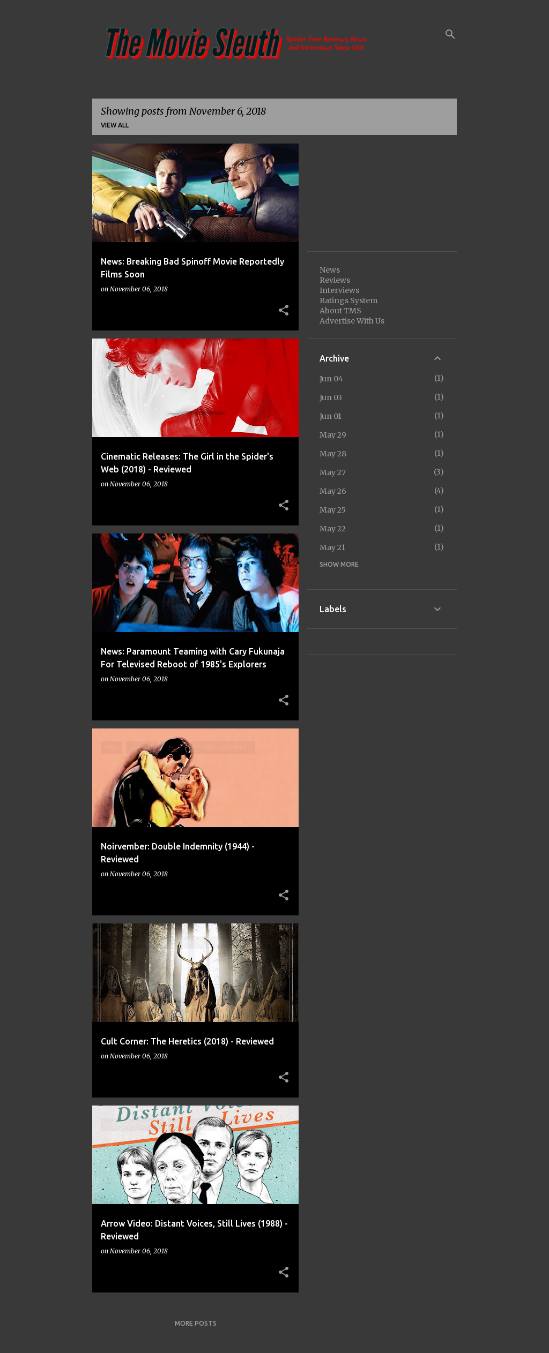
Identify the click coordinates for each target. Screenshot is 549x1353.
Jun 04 (331, 379)
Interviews (339, 290)
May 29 (333, 435)
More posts (196, 1323)
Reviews (335, 280)
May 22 (333, 528)
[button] (283, 311)
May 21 (332, 547)
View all (115, 125)
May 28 (333, 453)
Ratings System (348, 300)
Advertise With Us (352, 321)
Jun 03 (331, 397)
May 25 (333, 510)
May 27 (333, 472)
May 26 (333, 491)
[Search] (450, 34)
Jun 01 (331, 416)
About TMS (340, 310)
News (330, 270)
